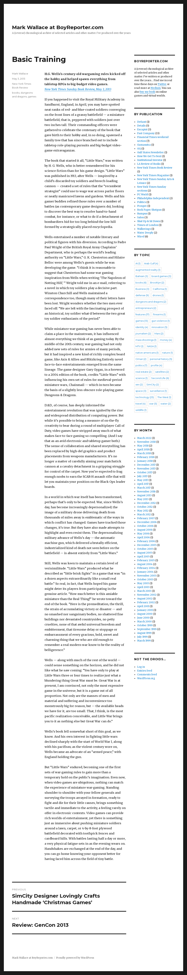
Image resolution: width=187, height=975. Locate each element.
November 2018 (146, 441)
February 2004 (146, 568)
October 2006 (145, 526)
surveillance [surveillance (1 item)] (158, 390)
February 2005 (146, 560)
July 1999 (142, 636)
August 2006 (144, 529)
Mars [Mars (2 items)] (158, 333)
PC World (142, 194)
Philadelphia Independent (153, 198)
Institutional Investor (150, 160)
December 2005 (146, 545)
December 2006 (147, 522)
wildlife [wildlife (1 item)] (141, 409)
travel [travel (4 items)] (141, 403)
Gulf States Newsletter (150, 152)
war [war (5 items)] (153, 403)
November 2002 (146, 594)
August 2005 (144, 552)
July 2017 (142, 476)
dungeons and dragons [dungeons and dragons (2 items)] (151, 301)
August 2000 (144, 613)
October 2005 (145, 548)
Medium (155, 88)
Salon (140, 217)
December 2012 (146, 503)
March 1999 (144, 640)
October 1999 (144, 625)
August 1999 (144, 633)
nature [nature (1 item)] (167, 352)
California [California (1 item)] (160, 288)
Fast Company (146, 133)
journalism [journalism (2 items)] (143, 333)
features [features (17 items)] (142, 314)
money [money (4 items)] (166, 339)
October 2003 (145, 579)
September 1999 (147, 629)
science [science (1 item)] (142, 378)
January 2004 (145, 571)
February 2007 (146, 518)
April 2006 (143, 537)
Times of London (147, 225)
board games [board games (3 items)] (161, 276)
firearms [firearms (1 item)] (159, 314)
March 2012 (144, 514)
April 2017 (143, 483)
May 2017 (142, 480)
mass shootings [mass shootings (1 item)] (146, 339)
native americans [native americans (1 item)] (147, 352)
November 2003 (146, 575)
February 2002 (146, 602)
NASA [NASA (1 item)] (152, 346)
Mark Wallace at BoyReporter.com (57, 27)
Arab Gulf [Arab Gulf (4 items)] (151, 263)
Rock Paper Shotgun (149, 209)
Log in (141, 666)
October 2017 (144, 472)
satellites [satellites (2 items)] (162, 371)
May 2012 (142, 510)
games (32, 96)
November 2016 (146, 491)
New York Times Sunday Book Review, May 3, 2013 (78, 89)
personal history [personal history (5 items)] (161, 359)
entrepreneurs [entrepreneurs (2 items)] (146, 308)
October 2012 (145, 506)
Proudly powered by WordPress (75, 957)
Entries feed (144, 670)
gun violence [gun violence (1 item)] (161, 320)
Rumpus (142, 213)
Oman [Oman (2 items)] (141, 359)
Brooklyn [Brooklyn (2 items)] (157, 282)
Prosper (142, 206)
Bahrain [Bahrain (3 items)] (142, 276)
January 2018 (145, 461)
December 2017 (146, 464)
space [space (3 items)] (141, 390)
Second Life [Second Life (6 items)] (160, 378)
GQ (139, 148)
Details (141, 125)
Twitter (162, 84)
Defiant (141, 121)
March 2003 (144, 591)
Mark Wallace (20, 73)
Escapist (142, 129)
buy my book (147, 91)
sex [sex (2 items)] (139, 384)
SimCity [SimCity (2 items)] (152, 384)
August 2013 (144, 495)
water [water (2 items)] (166, 403)
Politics (141, 202)
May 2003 (143, 583)
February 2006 (146, 541)
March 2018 (144, 453)
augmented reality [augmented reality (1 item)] (148, 269)
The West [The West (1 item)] (164, 397)
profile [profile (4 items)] (156, 365)
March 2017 (143, 487)
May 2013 (142, 499)
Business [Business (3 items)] (142, 288)
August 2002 (144, 598)
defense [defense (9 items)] (142, 295)
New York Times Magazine (153, 175)
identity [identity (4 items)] (142, 327)
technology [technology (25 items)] (145, 397)
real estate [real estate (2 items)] (144, 371)
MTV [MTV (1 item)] (139, 346)
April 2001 (143, 606)
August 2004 (144, 564)
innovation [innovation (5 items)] (159, 327)
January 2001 (145, 610)
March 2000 (144, 621)
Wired (140, 236)
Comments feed (147, 674)
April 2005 (143, 556)
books (16, 92)
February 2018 (145, 457)
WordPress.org (146, 678)
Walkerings (144, 228)
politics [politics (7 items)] (141, 365)
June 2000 (143, 617)
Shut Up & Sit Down (148, 221)
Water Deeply (145, 232)
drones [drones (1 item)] (158, 295)
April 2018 (143, 449)
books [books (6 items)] (141, 282)
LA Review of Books (149, 163)
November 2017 (146, 468)
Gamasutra (144, 144)
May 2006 (143, 533)
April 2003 (143, 587)
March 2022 (144, 438)
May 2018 (142, 445)
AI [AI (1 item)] (138, 263)
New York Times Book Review (154, 167)
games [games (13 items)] (142, 320)
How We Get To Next (149, 156)
